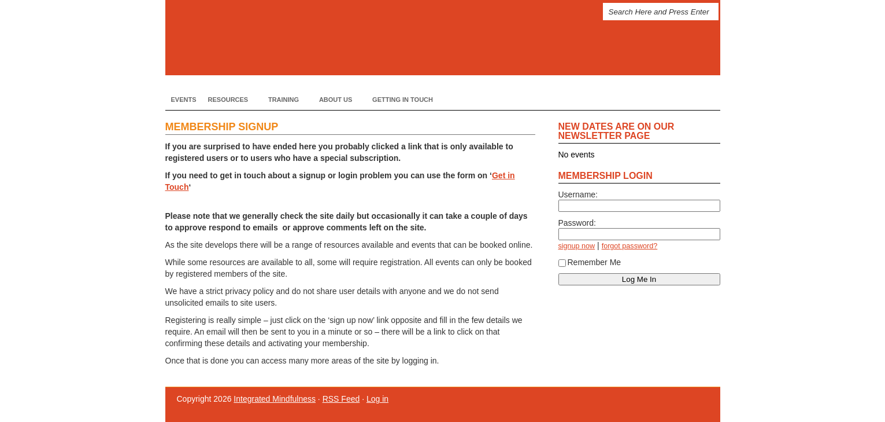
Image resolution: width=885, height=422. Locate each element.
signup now (576, 246)
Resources (229, 99)
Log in (377, 398)
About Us (337, 99)
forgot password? (630, 246)
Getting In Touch (402, 99)
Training (285, 99)
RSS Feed (341, 398)
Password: (577, 222)
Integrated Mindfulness (350, 37)
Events (184, 99)
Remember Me (589, 262)
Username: (578, 194)
